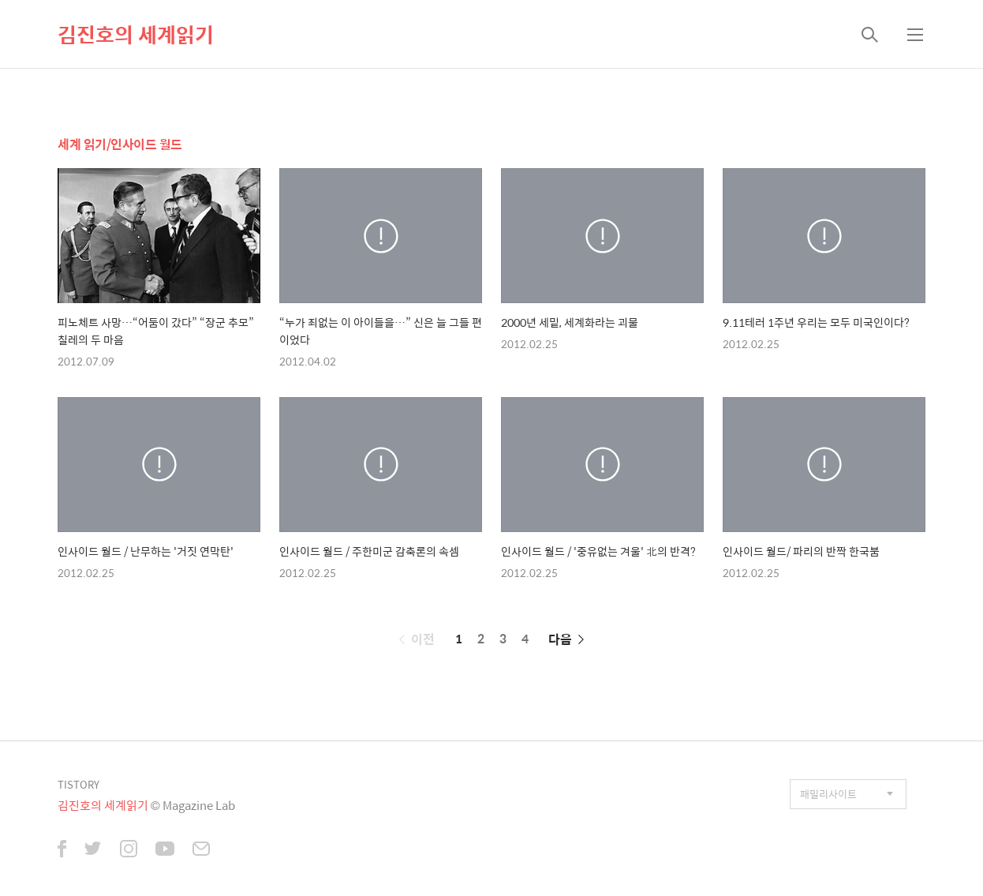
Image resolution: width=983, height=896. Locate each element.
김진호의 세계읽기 (136, 34)
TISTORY (78, 784)
